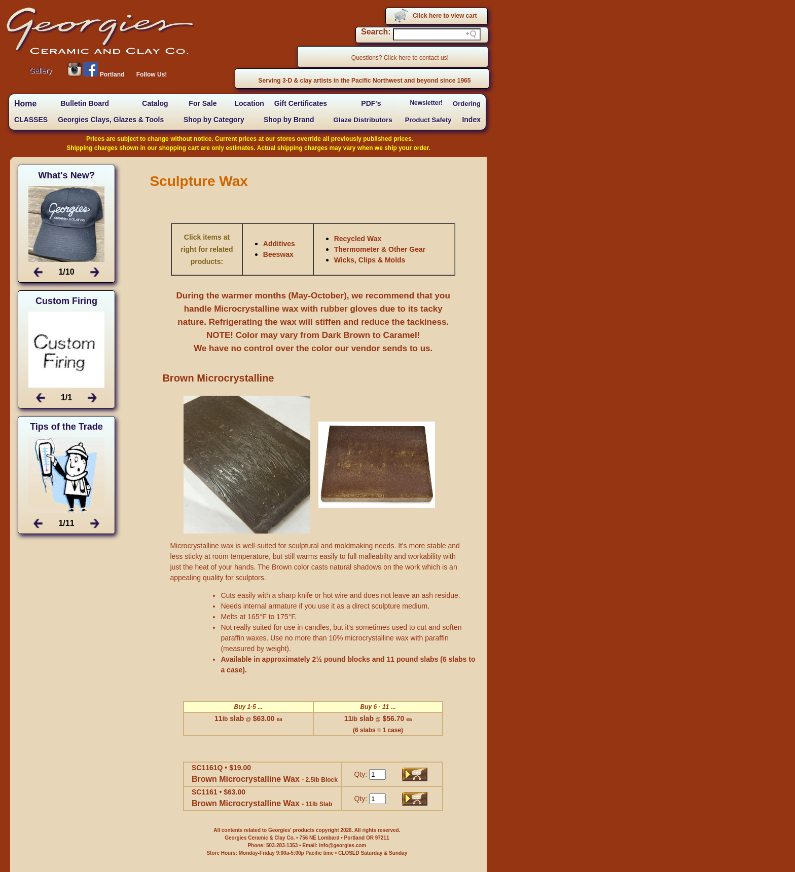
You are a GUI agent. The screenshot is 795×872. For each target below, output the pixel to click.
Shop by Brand (289, 120)
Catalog (155, 103)
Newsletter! (426, 102)
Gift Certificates (300, 103)
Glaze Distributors (363, 120)
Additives (279, 244)
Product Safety (428, 120)
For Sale (202, 103)
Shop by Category (214, 120)
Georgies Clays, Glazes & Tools (111, 120)
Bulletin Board (84, 103)
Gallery (40, 70)
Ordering (467, 103)
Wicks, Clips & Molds (370, 260)
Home (25, 103)
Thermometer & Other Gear (380, 249)
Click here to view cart (445, 15)
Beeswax (278, 254)
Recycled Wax (358, 239)
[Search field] (437, 34)
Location (249, 103)
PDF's (371, 103)
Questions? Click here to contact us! (400, 57)
